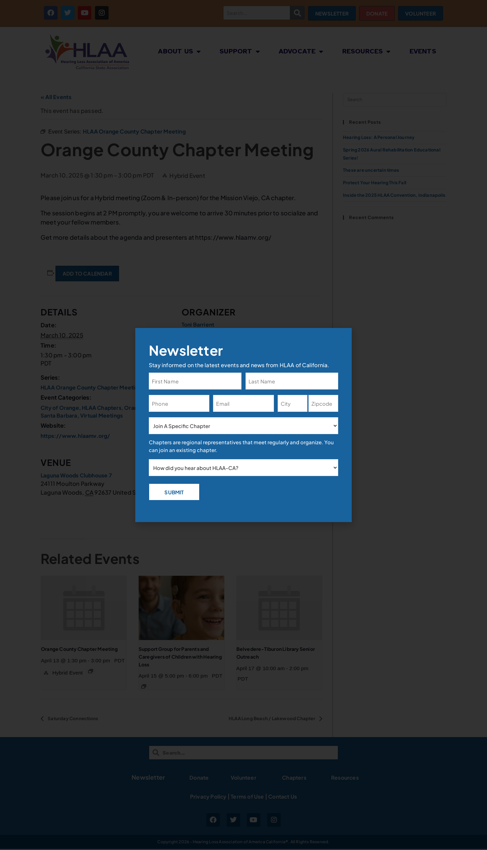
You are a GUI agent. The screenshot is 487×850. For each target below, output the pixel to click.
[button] (342, 337)
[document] (243, 425)
